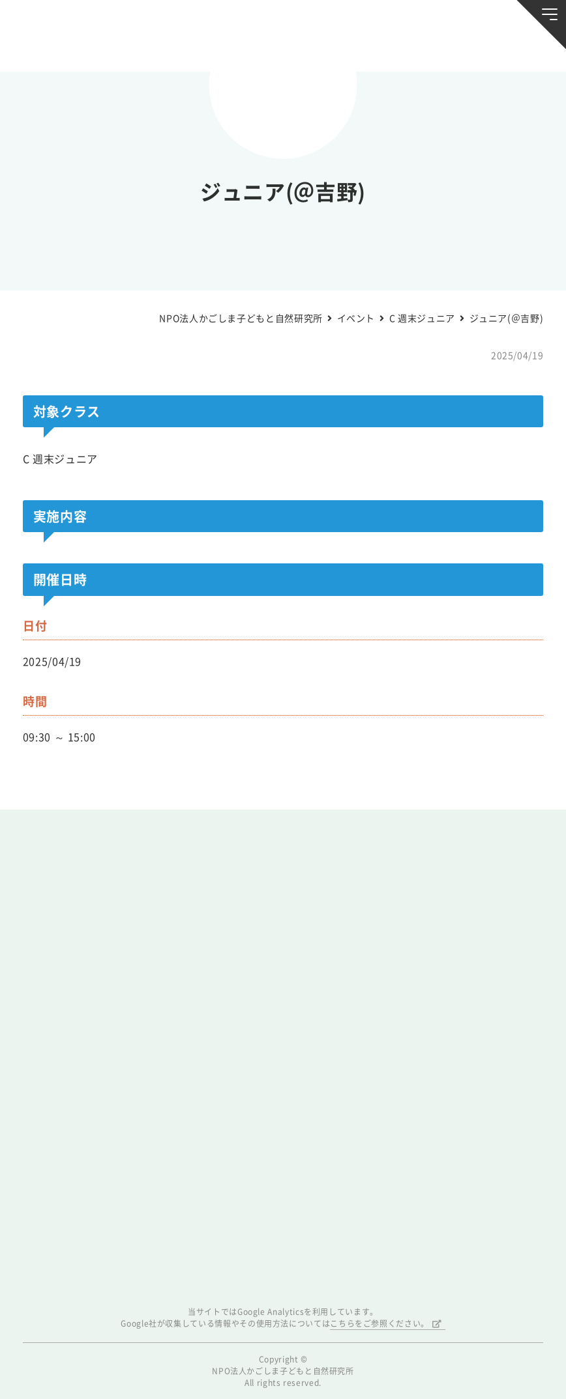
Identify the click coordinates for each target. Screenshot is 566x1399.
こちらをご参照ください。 (379, 1323)
